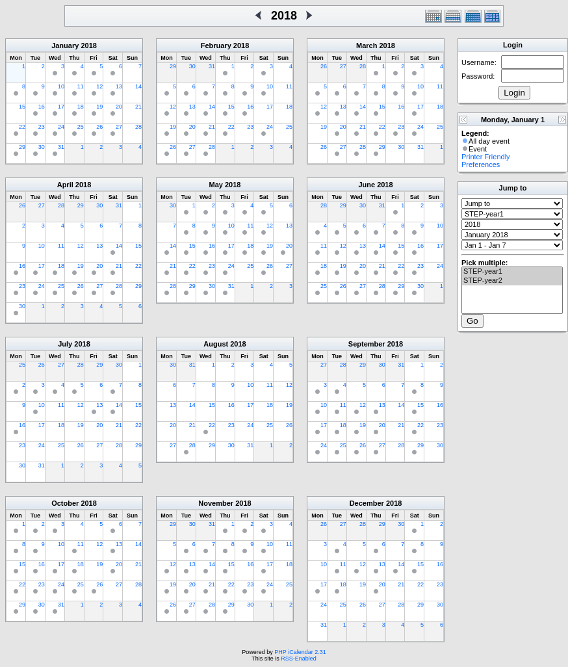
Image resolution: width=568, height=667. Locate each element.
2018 (88, 45)
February (216, 45)
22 (22, 127)
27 (119, 127)
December (367, 503)
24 (61, 127)
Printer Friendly (485, 157)
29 (22, 147)
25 (80, 127)
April (65, 185)
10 (61, 86)
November (215, 503)
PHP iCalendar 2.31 (300, 652)
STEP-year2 (512, 280)
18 (80, 106)
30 (41, 147)
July (65, 344)
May (216, 185)
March (366, 45)
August (215, 344)
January (65, 45)
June (366, 185)
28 (138, 127)
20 (119, 106)
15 (22, 106)
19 (99, 106)
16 (41, 106)
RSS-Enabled (298, 658)
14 (138, 86)
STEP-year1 (512, 271)
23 (41, 127)
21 (138, 106)
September (366, 344)
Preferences (480, 164)
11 (80, 86)
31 (61, 147)
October (65, 503)
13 (119, 86)
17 (61, 106)
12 (99, 86)
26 (99, 127)
